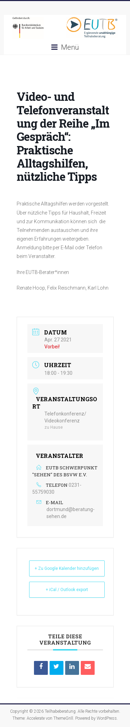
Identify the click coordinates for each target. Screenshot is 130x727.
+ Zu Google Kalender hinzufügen (67, 568)
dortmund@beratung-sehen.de (70, 513)
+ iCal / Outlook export (67, 589)
